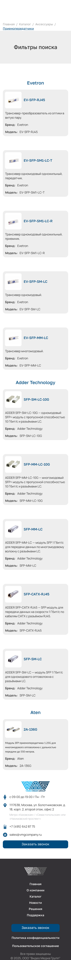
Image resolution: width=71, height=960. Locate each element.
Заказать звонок (35, 844)
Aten (35, 712)
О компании (35, 890)
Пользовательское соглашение (35, 946)
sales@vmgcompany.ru (25, 835)
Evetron (35, 83)
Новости (35, 903)
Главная (9, 24)
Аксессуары (44, 24)
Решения (35, 909)
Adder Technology (35, 382)
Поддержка (35, 915)
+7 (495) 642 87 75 (22, 827)
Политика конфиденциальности (35, 938)
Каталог (25, 24)
